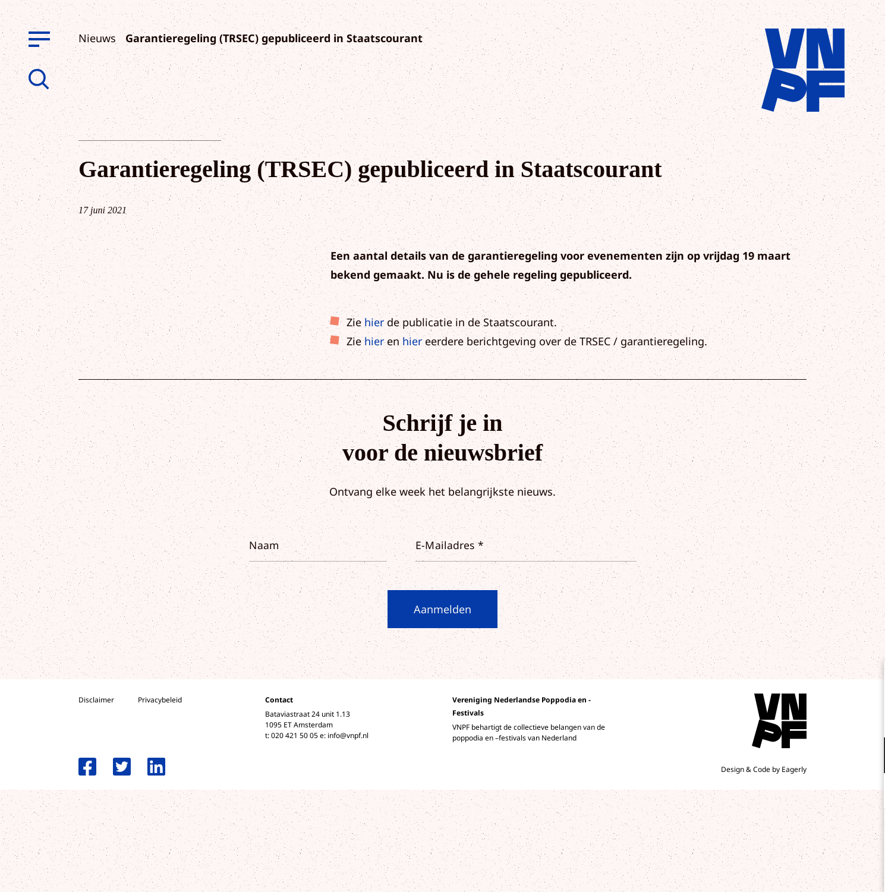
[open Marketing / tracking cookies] (866, 792)
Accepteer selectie (784, 870)
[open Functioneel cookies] (866, 756)
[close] (866, 682)
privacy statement (826, 716)
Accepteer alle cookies (784, 835)
